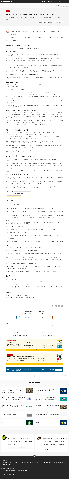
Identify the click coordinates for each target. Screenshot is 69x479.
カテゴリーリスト (51, 1)
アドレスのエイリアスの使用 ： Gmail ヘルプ (17, 89)
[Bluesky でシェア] (56, 306)
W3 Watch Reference (59, 462)
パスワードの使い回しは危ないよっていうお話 (17, 295)
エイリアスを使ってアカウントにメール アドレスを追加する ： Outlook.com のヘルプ (26, 250)
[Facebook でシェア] (59, 306)
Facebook (12, 470)
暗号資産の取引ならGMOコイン (49, 335)
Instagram (19, 470)
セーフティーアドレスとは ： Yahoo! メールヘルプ (18, 174)
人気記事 (43, 1)
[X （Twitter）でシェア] (52, 306)
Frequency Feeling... (37, 462)
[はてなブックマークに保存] (62, 306)
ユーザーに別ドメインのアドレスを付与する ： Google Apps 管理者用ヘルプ (24, 74)
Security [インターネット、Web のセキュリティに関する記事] (7, 11)
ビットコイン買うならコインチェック (49, 332)
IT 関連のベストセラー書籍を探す (49, 325)
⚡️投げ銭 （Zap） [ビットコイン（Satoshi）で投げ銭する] (44, 317)
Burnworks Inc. (14, 462)
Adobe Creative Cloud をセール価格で (20, 325)
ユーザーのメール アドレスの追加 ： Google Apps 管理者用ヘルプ (21, 62)
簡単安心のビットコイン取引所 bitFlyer (20, 335)
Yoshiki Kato (4, 462)
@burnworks (4, 470)
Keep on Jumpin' (48, 462)
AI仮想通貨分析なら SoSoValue (20, 332)
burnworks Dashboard (6, 464)
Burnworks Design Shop (25, 462)
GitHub (25, 470)
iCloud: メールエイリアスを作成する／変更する (17, 226)
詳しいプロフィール (49, 449)
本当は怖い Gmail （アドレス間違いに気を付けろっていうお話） (21, 297)
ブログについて (61, 1)
